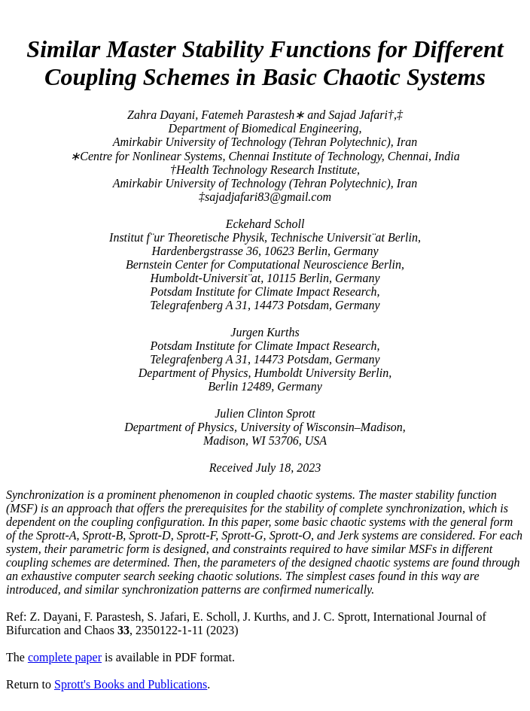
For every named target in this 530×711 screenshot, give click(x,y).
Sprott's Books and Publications (130, 684)
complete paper (65, 657)
